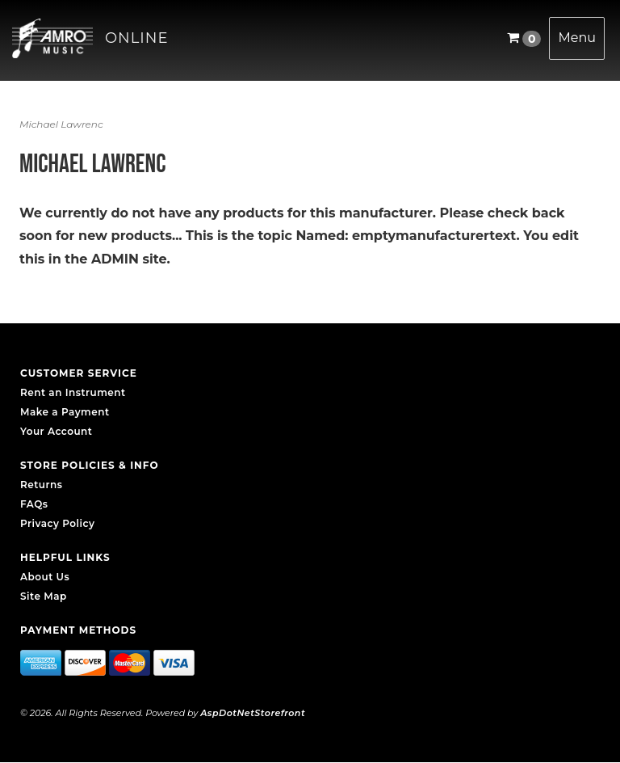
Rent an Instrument (73, 392)
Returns (41, 484)
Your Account (56, 431)
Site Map (43, 596)
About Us (44, 577)
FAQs (34, 504)
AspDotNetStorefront (252, 713)
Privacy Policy (57, 523)
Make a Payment (65, 412)
